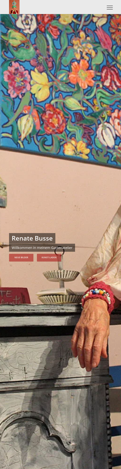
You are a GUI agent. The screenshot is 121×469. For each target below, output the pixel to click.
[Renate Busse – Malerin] (50, 7)
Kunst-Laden (49, 257)
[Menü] (107, 7)
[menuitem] (107, 7)
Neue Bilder (21, 257)
